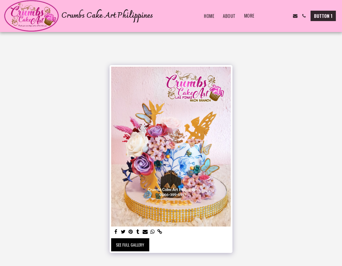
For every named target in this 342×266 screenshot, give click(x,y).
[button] (269, 16)
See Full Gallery (130, 244)
